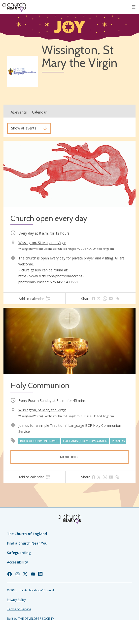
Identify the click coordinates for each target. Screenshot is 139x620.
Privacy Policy (16, 600)
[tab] (34, 298)
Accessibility (17, 562)
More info (69, 456)
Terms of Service (19, 609)
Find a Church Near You (27, 543)
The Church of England (27, 533)
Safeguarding (19, 552)
